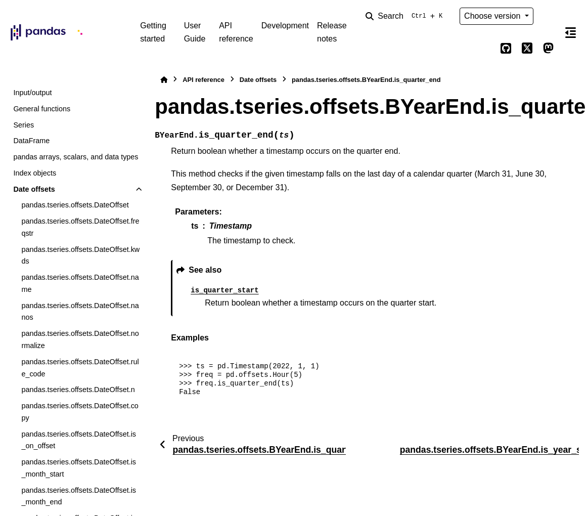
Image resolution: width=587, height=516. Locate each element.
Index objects (34, 173)
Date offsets (34, 189)
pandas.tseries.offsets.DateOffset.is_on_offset (78, 440)
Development (285, 25)
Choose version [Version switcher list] (493, 16)
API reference (236, 32)
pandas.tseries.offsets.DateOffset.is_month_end (78, 496)
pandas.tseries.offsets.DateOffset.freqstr (80, 227)
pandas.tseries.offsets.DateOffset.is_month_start (78, 468)
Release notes (332, 32)
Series (23, 125)
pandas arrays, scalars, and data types (75, 157)
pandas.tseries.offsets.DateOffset (74, 205)
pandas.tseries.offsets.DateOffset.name (80, 283)
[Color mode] (549, 16)
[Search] (406, 16)
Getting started (153, 32)
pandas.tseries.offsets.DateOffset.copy (79, 412)
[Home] (163, 79)
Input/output (32, 93)
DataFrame (31, 141)
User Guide (195, 32)
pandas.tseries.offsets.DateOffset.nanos (80, 312)
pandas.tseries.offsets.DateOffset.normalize (80, 339)
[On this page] (571, 32)
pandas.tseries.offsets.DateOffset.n (77, 389)
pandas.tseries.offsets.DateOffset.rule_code (80, 368)
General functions (41, 109)
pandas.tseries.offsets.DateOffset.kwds (80, 255)
